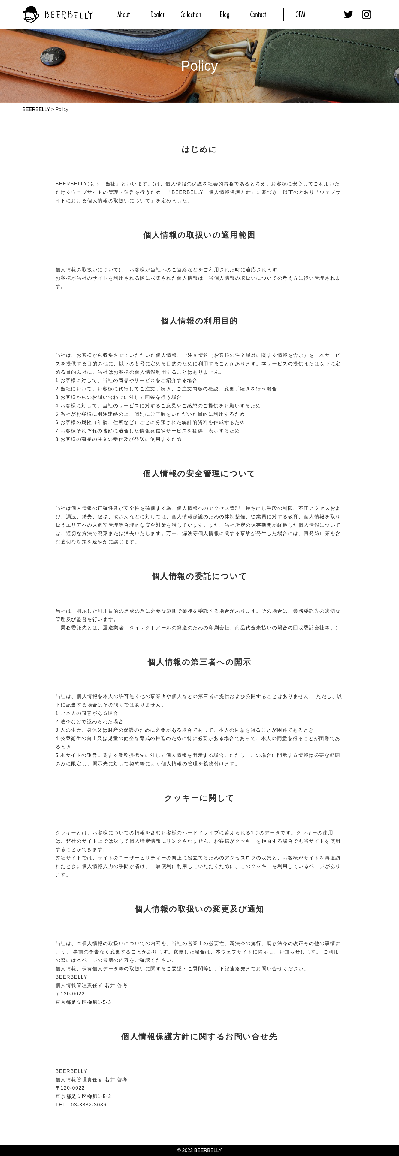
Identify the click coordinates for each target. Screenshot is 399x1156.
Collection (190, 14)
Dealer (157, 14)
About (123, 14)
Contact (258, 14)
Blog (224, 14)
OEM (300, 14)
